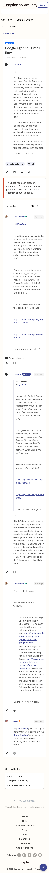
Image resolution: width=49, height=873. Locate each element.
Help (24, 821)
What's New (9, 26)
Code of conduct (15, 776)
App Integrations (24, 847)
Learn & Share (26, 19)
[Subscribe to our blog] (29, 855)
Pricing (24, 816)
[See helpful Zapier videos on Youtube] (40, 855)
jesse (15, 721)
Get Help (7, 19)
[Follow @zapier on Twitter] (35, 855)
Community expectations (19, 785)
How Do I (9, 33)
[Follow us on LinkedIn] (24, 855)
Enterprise (24, 839)
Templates (24, 843)
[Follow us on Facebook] (19, 855)
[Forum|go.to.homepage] (18, 5)
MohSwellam (19, 216)
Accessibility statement (34, 807)
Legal (29, 869)
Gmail (31, 164)
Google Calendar (15, 164)
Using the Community (17, 780)
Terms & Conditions (13, 807)
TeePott (17, 64)
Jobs (24, 834)
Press (24, 830)
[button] (43, 5)
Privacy (37, 869)
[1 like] (14, 358)
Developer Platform (25, 825)
